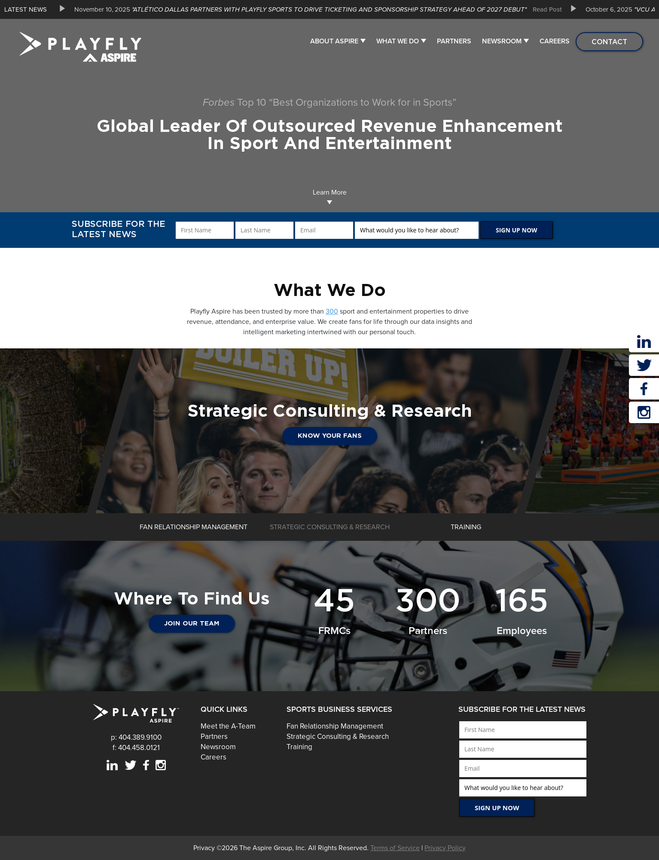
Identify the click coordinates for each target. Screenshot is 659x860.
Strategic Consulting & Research (338, 736)
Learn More (330, 196)
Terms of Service (395, 848)
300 (332, 311)
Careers (555, 41)
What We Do (397, 41)
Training (299, 746)
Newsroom (502, 41)
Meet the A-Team (228, 726)
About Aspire (334, 41)
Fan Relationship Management (335, 726)
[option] (315, 9)
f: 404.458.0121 (136, 747)
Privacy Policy (445, 848)
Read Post (547, 9)
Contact (609, 42)
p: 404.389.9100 (136, 737)
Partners (454, 41)
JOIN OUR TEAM (192, 623)
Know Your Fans (330, 436)
